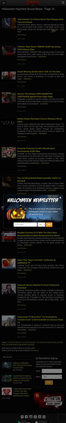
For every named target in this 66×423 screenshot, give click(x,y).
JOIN (49, 225)
